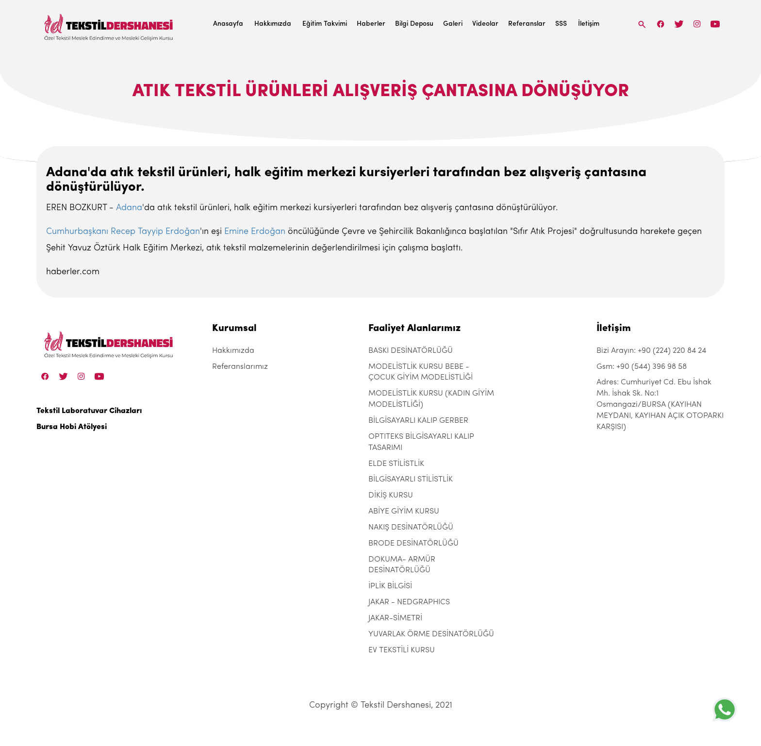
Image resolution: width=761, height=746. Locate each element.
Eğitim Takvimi (324, 24)
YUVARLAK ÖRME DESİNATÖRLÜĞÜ (431, 634)
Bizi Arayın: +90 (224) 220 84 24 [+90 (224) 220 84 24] (651, 351)
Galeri (453, 24)
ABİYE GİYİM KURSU (403, 511)
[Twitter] (678, 24)
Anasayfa (228, 24)
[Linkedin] (715, 24)
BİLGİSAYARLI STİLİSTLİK (410, 479)
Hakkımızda (272, 24)
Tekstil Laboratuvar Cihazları (89, 411)
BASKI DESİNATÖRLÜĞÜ (410, 351)
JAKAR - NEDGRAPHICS (409, 602)
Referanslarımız (240, 367)
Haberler (371, 24)
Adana (129, 208)
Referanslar (527, 24)
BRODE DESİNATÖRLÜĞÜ (413, 543)
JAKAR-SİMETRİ (395, 618)
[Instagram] (697, 24)
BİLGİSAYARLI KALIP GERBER (418, 421)
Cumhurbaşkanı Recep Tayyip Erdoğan (123, 231)
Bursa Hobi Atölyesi (71, 427)
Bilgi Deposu (414, 24)
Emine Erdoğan (254, 231)
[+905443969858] (724, 709)
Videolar (485, 24)
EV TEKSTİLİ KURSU (401, 650)
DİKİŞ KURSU (390, 495)
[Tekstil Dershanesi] (109, 24)
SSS (561, 24)
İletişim (588, 24)
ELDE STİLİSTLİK (396, 464)
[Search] (642, 24)
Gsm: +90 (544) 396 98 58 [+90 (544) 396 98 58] (641, 367)
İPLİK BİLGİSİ (390, 586)
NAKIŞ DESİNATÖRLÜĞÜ (410, 527)
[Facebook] (661, 24)
